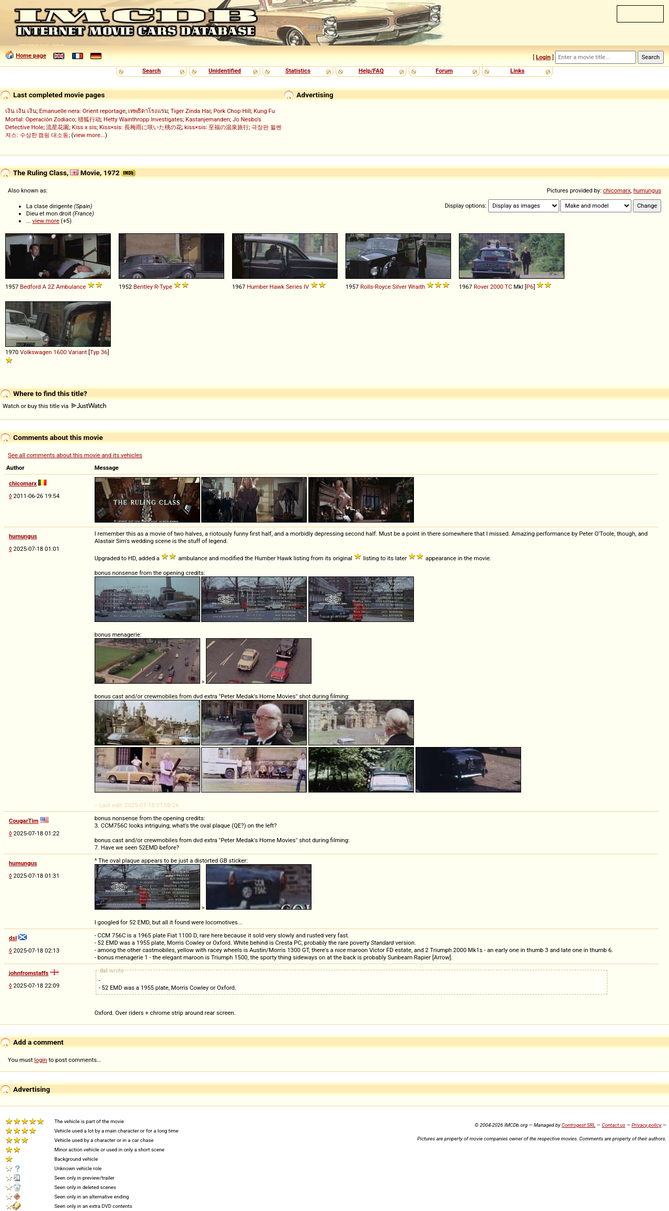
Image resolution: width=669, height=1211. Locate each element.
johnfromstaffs (29, 973)
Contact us (613, 1125)
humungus (647, 190)
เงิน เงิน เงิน (21, 111)
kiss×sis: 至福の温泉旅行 (216, 127)
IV (306, 286)
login (41, 1059)
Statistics (297, 70)
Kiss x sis (84, 127)
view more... (89, 135)
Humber (257, 286)
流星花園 (57, 127)
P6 (530, 286)
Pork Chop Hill (232, 111)
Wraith (416, 286)
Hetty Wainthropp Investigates (143, 119)
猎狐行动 (89, 119)
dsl (13, 938)
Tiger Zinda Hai (190, 111)
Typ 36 (99, 352)
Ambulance (71, 286)
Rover (481, 286)
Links (517, 70)
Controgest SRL (578, 1125)
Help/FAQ (371, 70)
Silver (400, 286)
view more (46, 220)
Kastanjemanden (208, 119)
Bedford (30, 286)
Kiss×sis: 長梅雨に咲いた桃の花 (140, 127)
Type (165, 286)
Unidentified (225, 70)
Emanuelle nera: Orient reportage (82, 111)
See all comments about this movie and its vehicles (75, 455)
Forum (444, 70)
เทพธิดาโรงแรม (148, 111)
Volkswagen (36, 352)
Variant (77, 352)
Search (151, 70)
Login (543, 57)
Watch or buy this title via (54, 406)
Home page (31, 55)
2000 (496, 286)
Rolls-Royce (375, 286)
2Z (51, 286)
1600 (59, 352)
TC (508, 286)
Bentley (143, 286)
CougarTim (24, 820)
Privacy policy (646, 1125)
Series (294, 286)
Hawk (277, 286)
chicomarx (617, 190)
